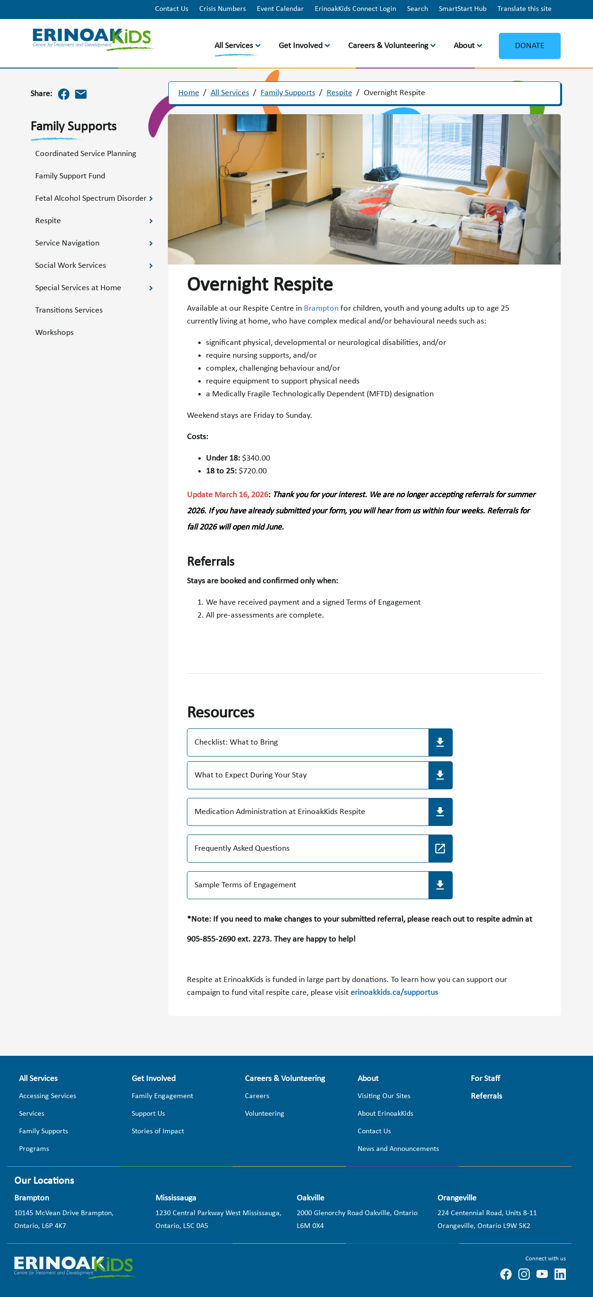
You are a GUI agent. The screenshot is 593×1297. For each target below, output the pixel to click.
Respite (339, 93)
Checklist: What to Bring (236, 742)
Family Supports (288, 93)
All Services (233, 45)
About (464, 45)
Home (188, 93)
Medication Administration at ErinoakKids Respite (279, 811)
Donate (529, 45)
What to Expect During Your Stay (250, 775)
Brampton (322, 308)
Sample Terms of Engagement (245, 885)
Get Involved (300, 45)
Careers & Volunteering (388, 45)
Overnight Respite (394, 93)
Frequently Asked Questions (242, 848)
